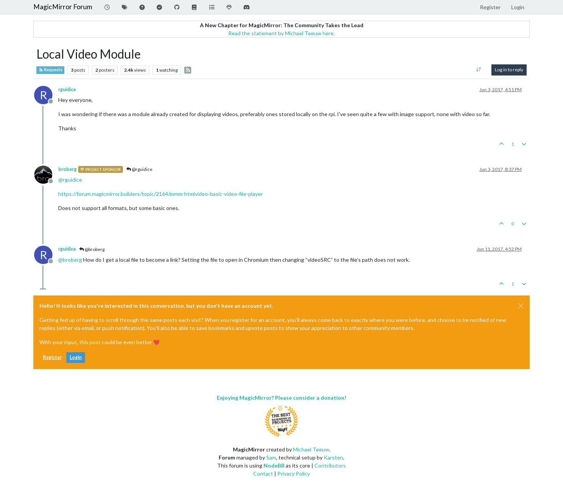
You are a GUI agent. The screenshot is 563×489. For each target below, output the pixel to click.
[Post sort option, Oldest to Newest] (479, 69)
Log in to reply (509, 69)
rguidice (67, 89)
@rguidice (139, 169)
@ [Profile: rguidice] (70, 179)
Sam (271, 457)
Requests (50, 69)
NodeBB (274, 465)
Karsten (333, 457)
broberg (67, 169)
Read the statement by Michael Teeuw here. (281, 33)
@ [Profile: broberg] (70, 259)
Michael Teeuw (311, 449)
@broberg (92, 249)
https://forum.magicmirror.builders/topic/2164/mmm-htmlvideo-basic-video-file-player (160, 193)
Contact (263, 473)
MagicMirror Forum (62, 7)
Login (76, 357)
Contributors (330, 465)
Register (52, 357)
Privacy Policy (293, 473)
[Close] (521, 305)
